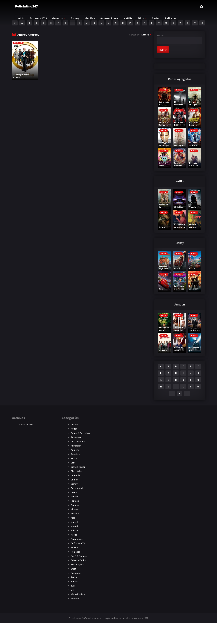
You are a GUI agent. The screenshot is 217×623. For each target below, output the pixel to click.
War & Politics (78, 594)
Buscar (160, 35)
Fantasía (75, 500)
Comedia (75, 475)
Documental (77, 488)
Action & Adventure (81, 432)
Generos (59, 18)
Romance (75, 551)
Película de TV (78, 543)
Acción (74, 424)
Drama (74, 492)
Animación (76, 445)
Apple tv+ (76, 449)
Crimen (74, 479)
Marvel (74, 522)
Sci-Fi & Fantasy (79, 555)
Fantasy (75, 505)
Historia (75, 513)
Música (74, 530)
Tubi (73, 585)
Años (146, 18)
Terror (74, 577)
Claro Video (76, 471)
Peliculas (177, 18)
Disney (78, 18)
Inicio (21, 18)
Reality (74, 547)
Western (75, 598)
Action (74, 428)
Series (161, 18)
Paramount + (77, 539)
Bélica (74, 458)
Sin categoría (77, 564)
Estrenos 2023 (40, 18)
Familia (74, 496)
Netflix (133, 18)
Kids (73, 517)
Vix (72, 589)
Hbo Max (93, 18)
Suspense (76, 572)
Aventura (75, 454)
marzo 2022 (27, 424)
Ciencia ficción (78, 466)
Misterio (75, 526)
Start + (74, 568)
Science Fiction (78, 560)
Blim (73, 462)
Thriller (74, 581)
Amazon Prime (114, 18)
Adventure (76, 437)
